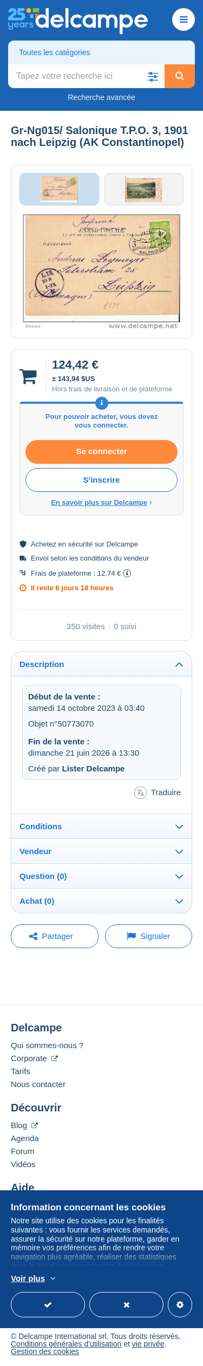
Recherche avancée (101, 97)
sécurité (80, 544)
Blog (24, 1125)
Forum (22, 1151)
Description (41, 664)
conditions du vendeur (114, 558)
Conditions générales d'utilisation (66, 1344)
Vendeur (35, 851)
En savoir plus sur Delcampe (101, 502)
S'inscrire (101, 479)
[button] (153, 76)
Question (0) (43, 876)
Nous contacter (38, 1084)
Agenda (25, 1138)
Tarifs (20, 1071)
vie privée (148, 1344)
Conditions (40, 826)
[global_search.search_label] (86, 76)
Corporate (34, 1058)
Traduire (157, 793)
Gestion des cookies (45, 1351)
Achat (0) (36, 900)
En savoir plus (155, 1279)
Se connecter (101, 451)
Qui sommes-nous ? (47, 1045)
